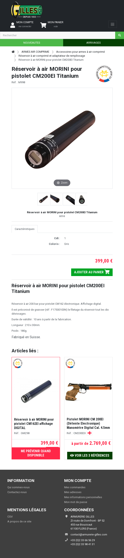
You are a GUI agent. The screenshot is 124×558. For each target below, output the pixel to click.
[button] (43, 199)
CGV (10, 516)
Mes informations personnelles (83, 497)
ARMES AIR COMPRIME (35, 51)
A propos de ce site (19, 521)
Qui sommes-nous (18, 487)
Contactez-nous (17, 492)
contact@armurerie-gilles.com (89, 534)
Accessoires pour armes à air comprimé (80, 51)
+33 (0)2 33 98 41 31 (83, 544)
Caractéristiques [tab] (25, 229)
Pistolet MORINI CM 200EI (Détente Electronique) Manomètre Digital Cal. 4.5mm (88, 423)
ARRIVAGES (93, 42)
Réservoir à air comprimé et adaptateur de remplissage (52, 55)
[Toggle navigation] (112, 24)
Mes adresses (72, 492)
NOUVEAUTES (31, 42)
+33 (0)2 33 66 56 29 (83, 540)
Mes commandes (74, 487)
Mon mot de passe (75, 502)
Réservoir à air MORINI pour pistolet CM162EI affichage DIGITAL (34, 423)
